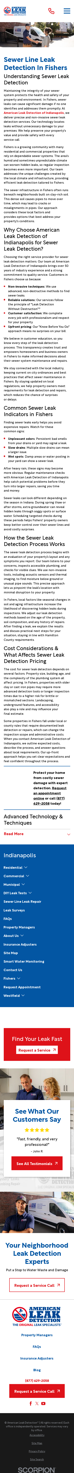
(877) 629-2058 (37, 1380)
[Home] (15, 11)
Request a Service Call (37, 1285)
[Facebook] (31, 1403)
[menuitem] (13, 867)
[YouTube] (43, 1403)
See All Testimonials (37, 1163)
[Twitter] (37, 1403)
